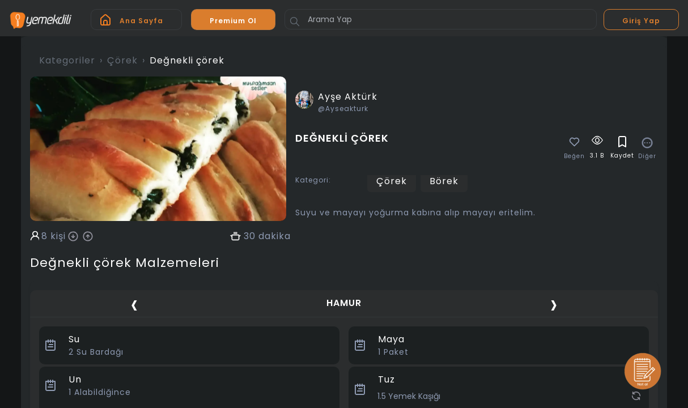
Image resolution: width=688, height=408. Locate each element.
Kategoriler (67, 60)
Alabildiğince (100, 392)
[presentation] (134, 304)
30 (250, 236)
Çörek (122, 60)
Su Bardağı (96, 352)
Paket (393, 352)
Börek (444, 181)
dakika (274, 236)
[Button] (294, 21)
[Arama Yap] (440, 19)
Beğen (574, 156)
